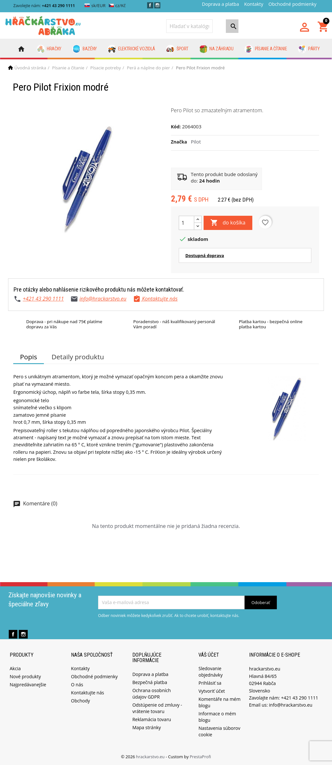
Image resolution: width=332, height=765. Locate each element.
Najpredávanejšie (28, 684)
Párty (309, 49)
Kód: (176, 127)
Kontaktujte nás (87, 693)
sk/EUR (95, 5)
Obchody (80, 701)
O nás (77, 684)
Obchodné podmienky (292, 4)
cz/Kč (117, 5)
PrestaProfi (200, 757)
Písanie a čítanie (266, 49)
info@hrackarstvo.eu (102, 298)
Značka (179, 142)
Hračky (49, 49)
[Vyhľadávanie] (189, 26)
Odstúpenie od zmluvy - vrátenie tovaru (157, 708)
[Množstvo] (186, 223)
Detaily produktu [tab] (78, 356)
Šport (177, 49)
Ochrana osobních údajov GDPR (151, 693)
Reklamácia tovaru (151, 719)
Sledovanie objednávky (210, 671)
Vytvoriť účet (211, 691)
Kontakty (253, 4)
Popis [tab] (28, 356)
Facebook (150, 5)
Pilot (196, 141)
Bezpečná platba (149, 682)
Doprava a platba (220, 4)
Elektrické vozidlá (131, 49)
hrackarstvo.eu (151, 757)
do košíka (228, 223)
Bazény (84, 49)
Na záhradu (216, 49)
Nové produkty (25, 676)
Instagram (157, 5)
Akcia (15, 668)
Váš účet (208, 655)
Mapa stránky (146, 727)
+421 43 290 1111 (43, 298)
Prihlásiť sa (209, 683)
